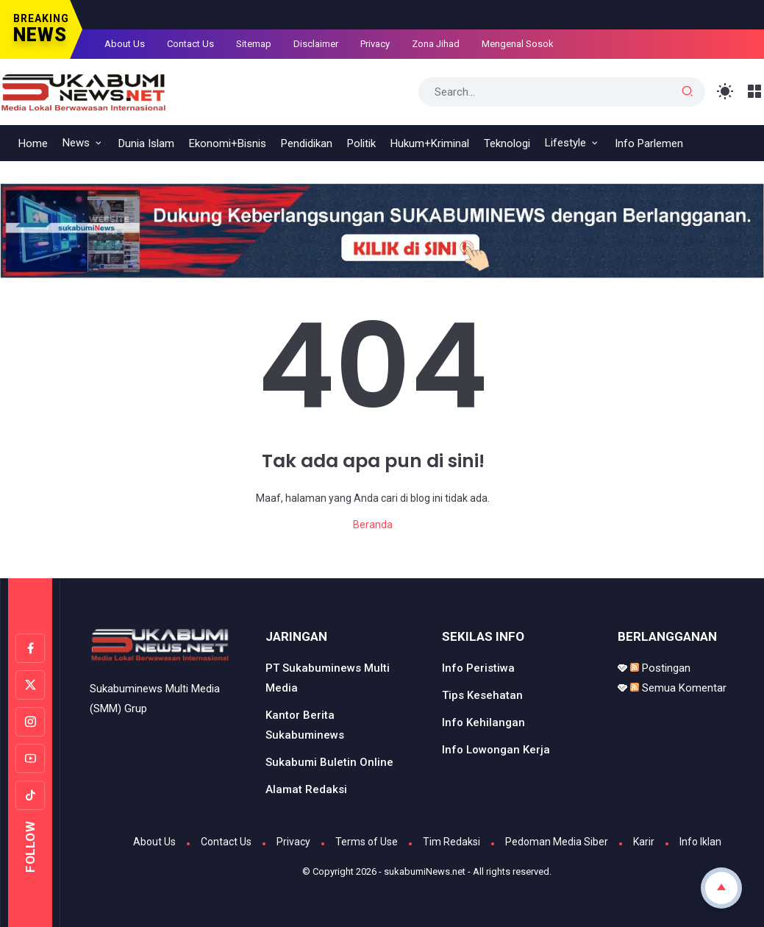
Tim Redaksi (451, 842)
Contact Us (190, 43)
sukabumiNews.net (424, 871)
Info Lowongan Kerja (496, 749)
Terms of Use (366, 842)
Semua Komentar (678, 688)
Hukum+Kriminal (429, 143)
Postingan (660, 668)
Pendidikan (306, 143)
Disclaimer (315, 43)
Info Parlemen (649, 143)
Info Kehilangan (483, 722)
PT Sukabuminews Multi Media (327, 678)
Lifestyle (565, 142)
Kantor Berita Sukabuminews (304, 725)
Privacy (375, 43)
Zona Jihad (436, 43)
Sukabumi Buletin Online (329, 762)
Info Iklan (700, 842)
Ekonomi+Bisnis (227, 143)
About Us (124, 43)
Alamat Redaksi (306, 789)
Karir (643, 842)
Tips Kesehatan (482, 695)
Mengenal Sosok (518, 43)
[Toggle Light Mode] (725, 91)
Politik (361, 143)
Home (33, 143)
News (76, 142)
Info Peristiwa (478, 668)
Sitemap (253, 43)
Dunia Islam (146, 143)
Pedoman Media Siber (556, 842)
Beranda (373, 524)
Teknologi (507, 143)
